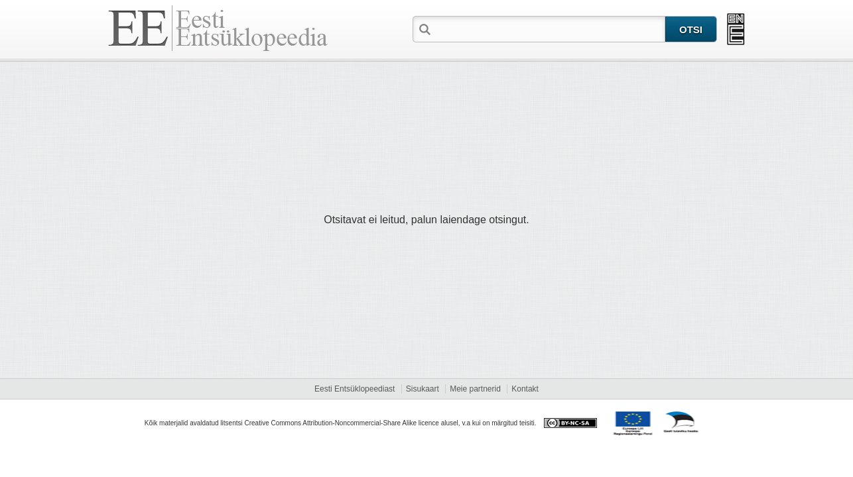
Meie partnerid (475, 389)
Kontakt (525, 389)
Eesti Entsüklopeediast (354, 389)
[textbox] (549, 28)
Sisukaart (422, 389)
